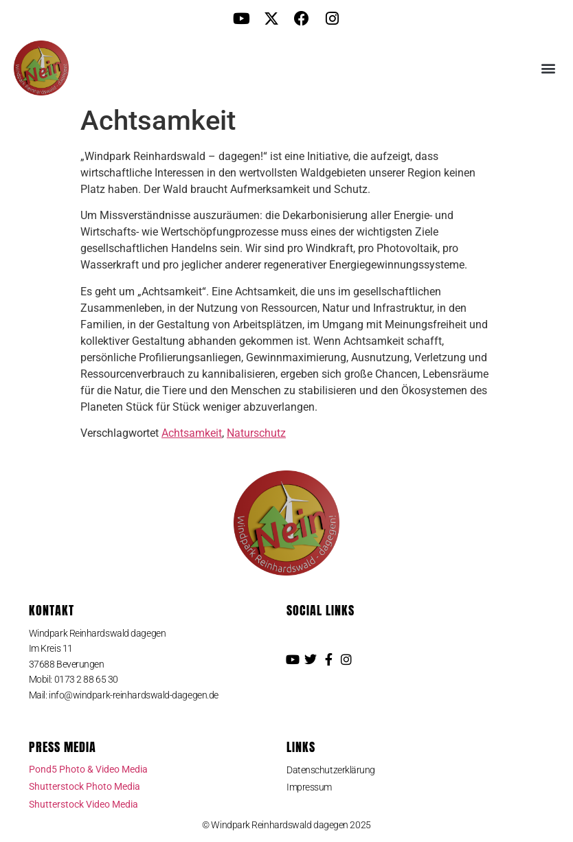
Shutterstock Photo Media (84, 786)
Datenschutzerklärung (330, 769)
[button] (548, 68)
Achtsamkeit (191, 433)
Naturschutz (256, 433)
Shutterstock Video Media (83, 804)
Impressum (309, 787)
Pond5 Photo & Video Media (88, 769)
